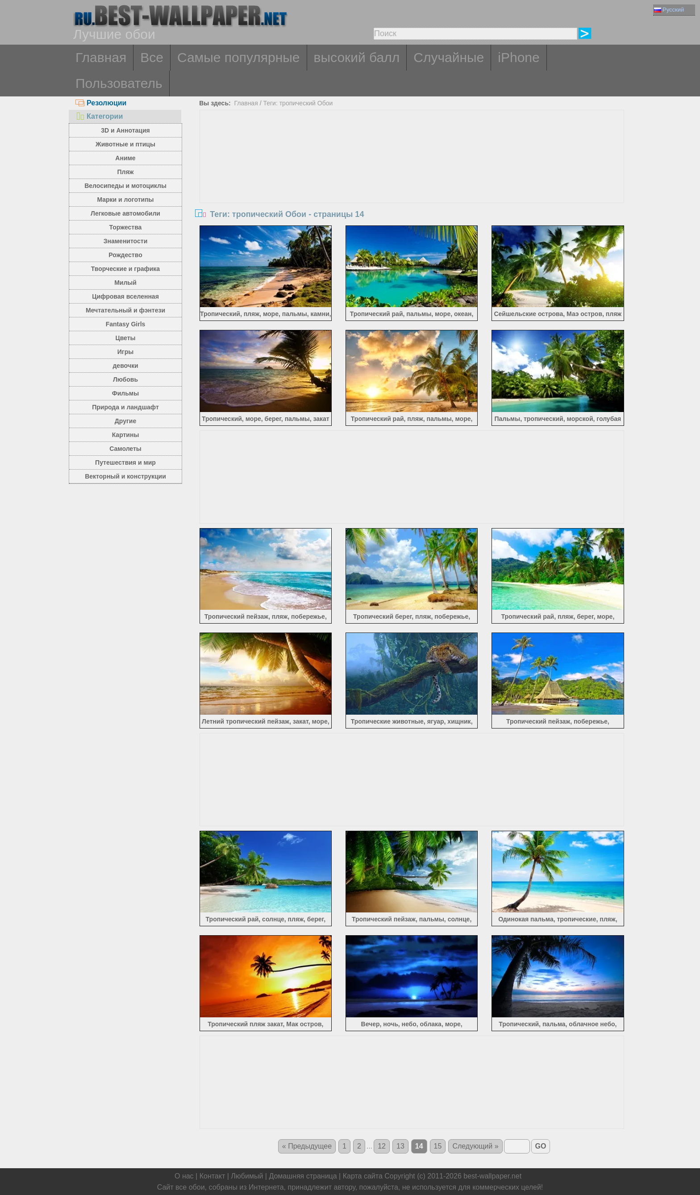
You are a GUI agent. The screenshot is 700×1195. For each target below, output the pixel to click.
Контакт (212, 1176)
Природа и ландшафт (125, 407)
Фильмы (125, 393)
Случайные (448, 57)
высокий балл (357, 57)
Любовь (125, 379)
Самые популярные (238, 57)
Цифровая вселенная (125, 296)
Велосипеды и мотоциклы (125, 185)
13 (400, 1146)
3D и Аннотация (125, 130)
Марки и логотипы (125, 199)
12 (382, 1146)
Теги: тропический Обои (298, 103)
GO (540, 1146)
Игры (125, 351)
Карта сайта (363, 1176)
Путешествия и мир (125, 462)
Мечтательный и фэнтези (125, 310)
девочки (125, 365)
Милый (125, 282)
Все (151, 57)
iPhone (518, 57)
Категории (99, 116)
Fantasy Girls (126, 324)
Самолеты (125, 448)
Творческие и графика (125, 268)
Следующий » (475, 1146)
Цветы (125, 337)
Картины (125, 434)
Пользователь (118, 83)
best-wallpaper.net (492, 1176)
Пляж (125, 171)
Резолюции (100, 103)
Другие (125, 421)
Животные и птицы (125, 144)
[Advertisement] (412, 177)
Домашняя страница (303, 1176)
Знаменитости (126, 241)
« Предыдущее (307, 1146)
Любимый (247, 1176)
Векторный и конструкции (125, 476)
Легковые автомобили (125, 213)
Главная (100, 57)
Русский (669, 9)
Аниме (125, 158)
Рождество (125, 254)
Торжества (125, 227)
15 (438, 1146)
